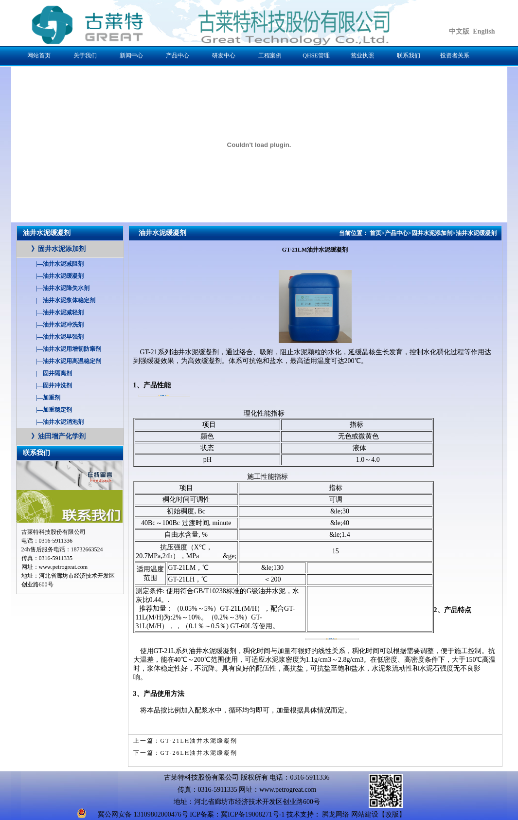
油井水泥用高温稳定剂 (69, 361)
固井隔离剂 (54, 373)
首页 (375, 233)
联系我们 (408, 55)
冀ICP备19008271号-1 (253, 814)
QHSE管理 (316, 55)
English (484, 31)
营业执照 (362, 55)
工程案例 (270, 55)
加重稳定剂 (54, 409)
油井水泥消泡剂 (60, 422)
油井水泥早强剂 (60, 336)
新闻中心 (131, 55)
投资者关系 (454, 55)
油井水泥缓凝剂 (60, 276)
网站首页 (39, 55)
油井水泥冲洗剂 (60, 324)
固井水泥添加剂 (58, 249)
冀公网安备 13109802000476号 (143, 814)
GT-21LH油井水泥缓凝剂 (199, 740)
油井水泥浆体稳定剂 (66, 300)
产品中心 (177, 55)
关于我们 (85, 55)
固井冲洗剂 (54, 385)
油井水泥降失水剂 (63, 288)
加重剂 (48, 397)
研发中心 (223, 55)
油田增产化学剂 (58, 436)
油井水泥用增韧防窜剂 (69, 349)
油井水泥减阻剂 (60, 263)
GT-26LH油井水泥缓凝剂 (199, 752)
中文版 (459, 31)
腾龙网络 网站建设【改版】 (364, 814)
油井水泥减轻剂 (60, 312)
